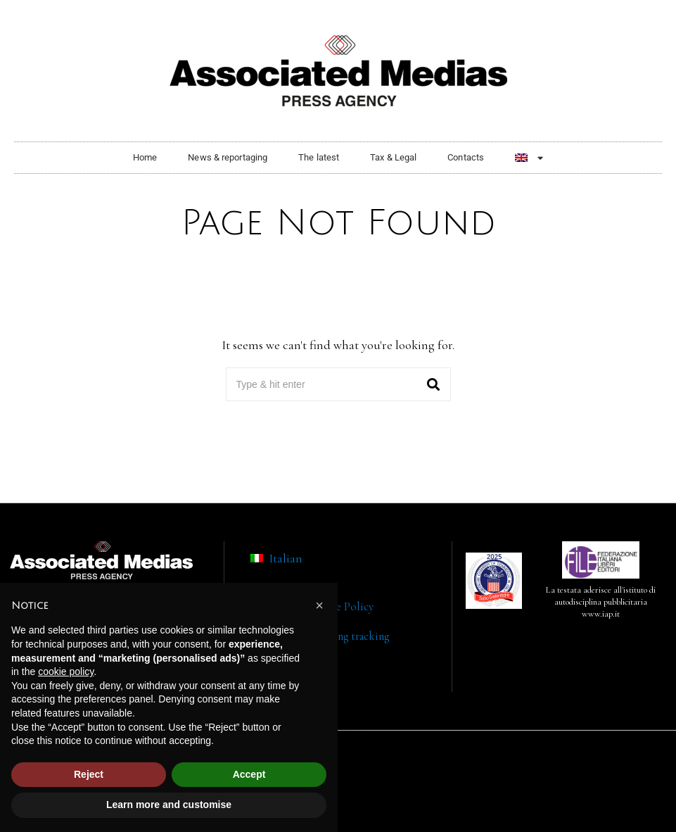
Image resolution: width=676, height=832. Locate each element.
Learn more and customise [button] (168, 804)
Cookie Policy (340, 607)
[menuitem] (529, 157)
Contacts (465, 157)
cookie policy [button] (66, 671)
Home (145, 157)
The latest (318, 157)
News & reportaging (227, 157)
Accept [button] (249, 774)
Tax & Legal (393, 157)
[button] (434, 384)
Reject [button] (88, 774)
